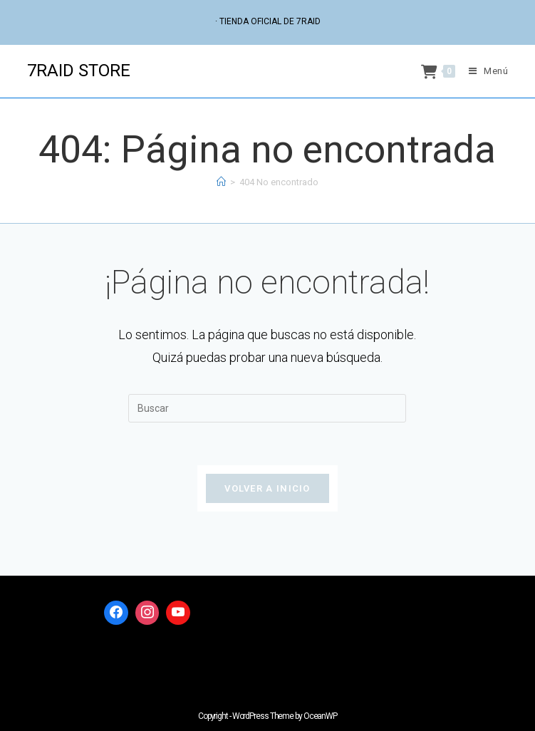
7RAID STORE (78, 71)
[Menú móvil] (483, 71)
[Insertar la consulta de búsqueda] (267, 408)
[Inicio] (221, 182)
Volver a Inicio (267, 488)
